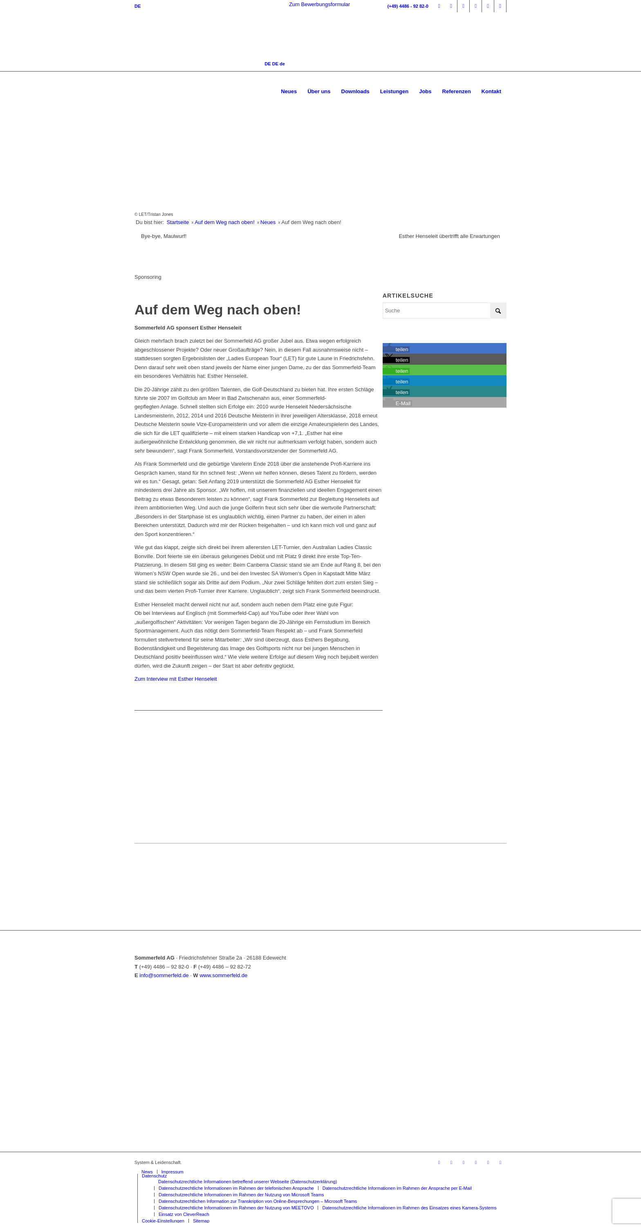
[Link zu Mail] (500, 6)
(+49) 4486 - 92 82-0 (407, 6)
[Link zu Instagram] (476, 6)
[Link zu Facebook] (463, 6)
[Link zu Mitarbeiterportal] (439, 6)
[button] (396, 349)
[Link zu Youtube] (488, 6)
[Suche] (445, 310)
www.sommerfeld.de (223, 975)
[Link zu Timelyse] (451, 6)
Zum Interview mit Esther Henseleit (175, 679)
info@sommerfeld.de (163, 975)
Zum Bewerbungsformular (319, 4)
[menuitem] (289, 91)
